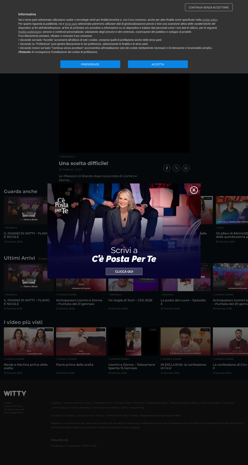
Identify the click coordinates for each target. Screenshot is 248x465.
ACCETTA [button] (158, 64)
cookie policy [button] (209, 19)
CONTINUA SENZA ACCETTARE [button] (209, 7)
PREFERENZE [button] (90, 64)
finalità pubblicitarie (29, 31)
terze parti (71, 23)
